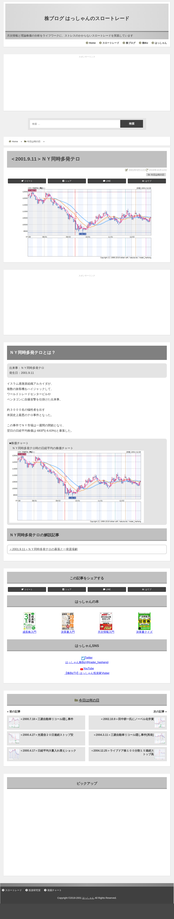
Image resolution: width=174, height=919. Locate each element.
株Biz (145, 43)
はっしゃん (161, 43)
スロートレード (110, 43)
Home (92, 43)
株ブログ (130, 43)
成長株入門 (29, 631)
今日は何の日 (157, 174)
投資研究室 (35, 890)
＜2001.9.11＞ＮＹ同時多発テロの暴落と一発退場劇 (43, 549)
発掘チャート (54, 890)
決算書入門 (68, 631)
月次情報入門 (106, 631)
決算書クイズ (144, 631)
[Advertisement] (87, 83)
